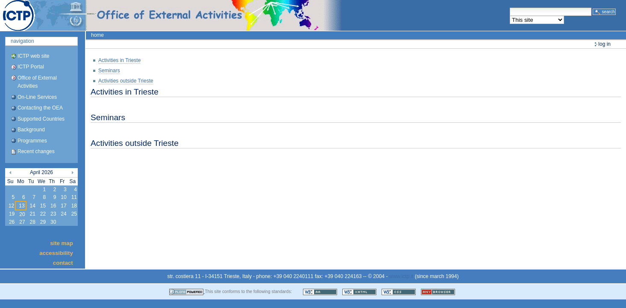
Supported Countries (41, 119)
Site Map (61, 243)
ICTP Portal (160, 15)
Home (97, 35)
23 (53, 214)
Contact (63, 263)
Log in (604, 44)
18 (74, 206)
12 (11, 206)
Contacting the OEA (40, 108)
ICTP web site (33, 56)
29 (43, 222)
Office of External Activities (37, 82)
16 (53, 206)
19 (12, 214)
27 (22, 222)
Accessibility (56, 253)
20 (22, 214)
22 (43, 214)
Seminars (109, 71)
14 (32, 206)
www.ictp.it (401, 276)
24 (63, 214)
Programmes (32, 141)
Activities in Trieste (119, 60)
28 (32, 222)
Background (31, 130)
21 (32, 214)
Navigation (22, 41)
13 (21, 206)
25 (74, 214)
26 (12, 222)
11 (74, 197)
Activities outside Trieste (125, 81)
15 (43, 206)
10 (63, 197)
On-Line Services (37, 97)
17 (63, 206)
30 (53, 222)
